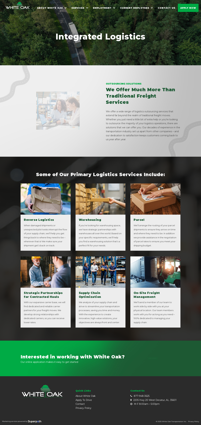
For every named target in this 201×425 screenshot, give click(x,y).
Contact (80, 403)
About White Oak (85, 395)
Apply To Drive (84, 400)
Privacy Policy (83, 408)
